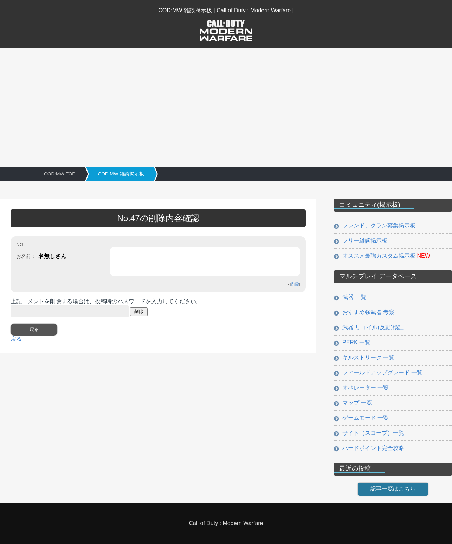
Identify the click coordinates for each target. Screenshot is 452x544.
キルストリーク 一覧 (368, 357)
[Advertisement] (226, 100)
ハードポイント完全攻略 (373, 448)
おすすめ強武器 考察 (368, 312)
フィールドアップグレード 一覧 (382, 373)
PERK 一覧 (356, 342)
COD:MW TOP (59, 174)
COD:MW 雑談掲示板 (121, 174)
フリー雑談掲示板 (364, 241)
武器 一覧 (354, 297)
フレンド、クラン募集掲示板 (378, 225)
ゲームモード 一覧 (365, 418)
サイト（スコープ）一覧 (373, 433)
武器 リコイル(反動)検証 (373, 327)
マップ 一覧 (357, 403)
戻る (16, 339)
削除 (295, 284)
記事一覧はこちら (392, 489)
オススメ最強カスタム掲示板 (389, 256)
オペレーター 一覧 (365, 388)
